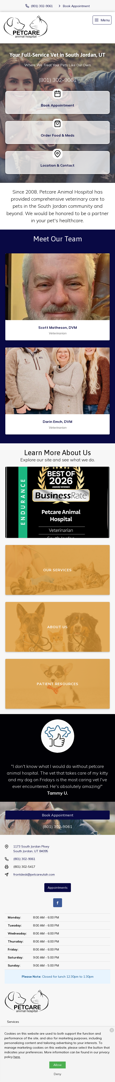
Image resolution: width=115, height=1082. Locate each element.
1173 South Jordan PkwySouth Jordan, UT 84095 (31, 848)
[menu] (102, 20)
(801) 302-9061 (58, 80)
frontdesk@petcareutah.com (34, 874)
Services (13, 1022)
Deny (57, 1074)
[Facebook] (57, 902)
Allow (57, 1065)
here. (17, 1057)
